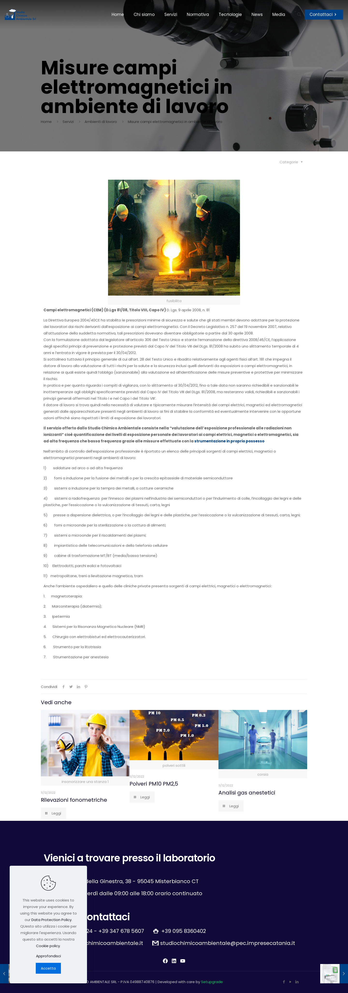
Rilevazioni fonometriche (74, 800)
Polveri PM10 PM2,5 (154, 783)
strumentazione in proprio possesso (229, 441)
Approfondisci (48, 955)
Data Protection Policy (51, 919)
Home (46, 121)
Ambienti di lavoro (101, 121)
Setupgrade (212, 981)
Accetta (48, 968)
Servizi (68, 121)
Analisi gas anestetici (246, 792)
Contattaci (324, 14)
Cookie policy (48, 945)
